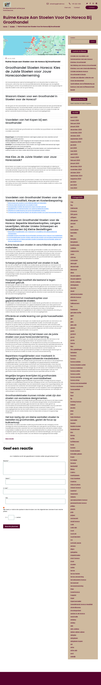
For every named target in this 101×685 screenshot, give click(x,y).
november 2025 (76, 133)
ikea (71, 395)
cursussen (74, 260)
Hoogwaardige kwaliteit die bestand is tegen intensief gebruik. (27, 207)
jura (71, 414)
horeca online (75, 371)
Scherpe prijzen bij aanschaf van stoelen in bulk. (23, 205)
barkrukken (74, 230)
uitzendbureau (75, 607)
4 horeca (73, 211)
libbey (72, 469)
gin (71, 319)
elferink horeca (75, 297)
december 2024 (76, 166)
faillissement (74, 303)
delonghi (73, 263)
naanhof (73, 491)
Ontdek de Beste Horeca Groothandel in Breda (79, 72)
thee (72, 589)
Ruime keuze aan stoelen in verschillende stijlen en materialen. (27, 203)
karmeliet (73, 420)
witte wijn (73, 650)
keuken (73, 423)
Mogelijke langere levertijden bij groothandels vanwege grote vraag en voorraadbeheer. (35, 235)
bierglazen (74, 242)
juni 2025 (73, 148)
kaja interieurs (75, 417)
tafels (72, 567)
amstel (72, 223)
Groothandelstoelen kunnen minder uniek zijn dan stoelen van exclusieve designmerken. (35, 237)
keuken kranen (75, 426)
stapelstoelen (75, 555)
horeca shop (74, 380)
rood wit (73, 534)
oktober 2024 (75, 172)
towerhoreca (75, 592)
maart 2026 (74, 120)
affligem (73, 217)
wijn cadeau (74, 629)
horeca (73, 359)
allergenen (74, 220)
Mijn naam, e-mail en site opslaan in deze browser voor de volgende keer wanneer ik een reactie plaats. (33, 510)
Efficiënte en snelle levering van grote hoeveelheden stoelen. (27, 210)
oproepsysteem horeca (78, 500)
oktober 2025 (75, 136)
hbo (71, 346)
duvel (72, 291)
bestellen (73, 233)
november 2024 (76, 169)
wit (71, 644)
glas (71, 322)
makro (72, 472)
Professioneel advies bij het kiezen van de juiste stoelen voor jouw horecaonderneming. (35, 212)
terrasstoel (74, 583)
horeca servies (75, 377)
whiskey (73, 620)
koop (72, 445)
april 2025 (73, 154)
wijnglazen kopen (76, 641)
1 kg (71, 202)
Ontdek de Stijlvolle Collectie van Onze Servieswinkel (82, 79)
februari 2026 (75, 123)
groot (72, 337)
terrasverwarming (76, 586)
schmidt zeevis (75, 543)
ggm (72, 316)
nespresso (74, 494)
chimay (73, 257)
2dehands (74, 208)
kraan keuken (75, 451)
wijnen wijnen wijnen (77, 632)
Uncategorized (75, 610)
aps (71, 227)
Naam (8, 478)
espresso (73, 300)
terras (72, 571)
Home (5, 27)
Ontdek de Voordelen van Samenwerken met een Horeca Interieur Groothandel (81, 59)
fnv (71, 306)
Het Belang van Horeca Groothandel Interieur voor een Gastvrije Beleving (83, 66)
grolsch (73, 334)
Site (7, 498)
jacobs (72, 408)
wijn (71, 626)
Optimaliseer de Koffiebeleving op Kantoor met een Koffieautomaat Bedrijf (82, 87)
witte (72, 647)
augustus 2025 (75, 142)
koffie (72, 438)
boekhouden (74, 245)
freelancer (74, 309)
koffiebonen (74, 442)
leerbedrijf (74, 466)
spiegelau (73, 552)
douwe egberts (75, 279)
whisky (72, 623)
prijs (71, 512)
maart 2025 (74, 157)
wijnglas (73, 635)
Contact (92, 7)
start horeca (74, 558)
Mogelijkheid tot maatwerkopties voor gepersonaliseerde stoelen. (28, 209)
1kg (71, 205)
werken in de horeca (77, 614)
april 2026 (73, 117)
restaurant (74, 518)
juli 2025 (73, 145)
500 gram (73, 214)
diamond (73, 270)
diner (72, 273)
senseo (73, 546)
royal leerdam (75, 537)
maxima (73, 481)
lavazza (73, 463)
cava (72, 254)
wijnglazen (74, 638)
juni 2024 (73, 185)
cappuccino (74, 251)
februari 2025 (75, 160)
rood (72, 531)
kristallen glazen (76, 454)
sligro (72, 549)
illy (71, 399)
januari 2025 (74, 163)
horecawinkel (75, 389)
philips (72, 506)
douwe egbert (75, 276)
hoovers (73, 356)
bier (71, 236)
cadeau (73, 248)
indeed (72, 405)
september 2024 (76, 176)
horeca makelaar (76, 368)
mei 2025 (73, 151)
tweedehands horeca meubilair (81, 604)
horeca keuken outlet (78, 365)
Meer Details (9, 439)
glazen (72, 328)
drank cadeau (75, 282)
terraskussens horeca (78, 580)
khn (71, 432)
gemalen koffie (75, 313)
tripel (72, 598)
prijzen (72, 515)
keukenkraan (75, 429)
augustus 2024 (75, 179)
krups (72, 457)
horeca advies (75, 362)
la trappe (73, 460)
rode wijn (73, 528)
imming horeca (75, 402)
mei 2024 (73, 188)
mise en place (75, 485)
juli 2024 (73, 182)
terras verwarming (77, 577)
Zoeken (72, 38)
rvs (71, 540)
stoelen (12, 27)
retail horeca (75, 521)
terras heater (75, 574)
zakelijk (73, 657)
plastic (72, 509)
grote (72, 340)
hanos (72, 343)
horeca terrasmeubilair (78, 383)
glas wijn (73, 325)
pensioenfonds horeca (78, 503)
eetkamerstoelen (76, 294)
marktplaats (74, 475)
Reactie (6, 461)
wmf (72, 653)
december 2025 (76, 129)
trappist (73, 595)
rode (72, 524)
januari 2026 (74, 126)
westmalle (74, 617)
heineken (73, 352)
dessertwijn (74, 266)
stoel (72, 561)
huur (72, 392)
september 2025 (76, 139)
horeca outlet (75, 374)
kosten (72, 448)
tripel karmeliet (75, 601)
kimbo (72, 435)
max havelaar (75, 478)
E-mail (5, 488)
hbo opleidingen (76, 349)
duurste (73, 288)
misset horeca (75, 488)
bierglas (73, 239)
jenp (71, 411)
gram (72, 331)
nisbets (73, 497)
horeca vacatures (76, 386)
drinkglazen (74, 285)
